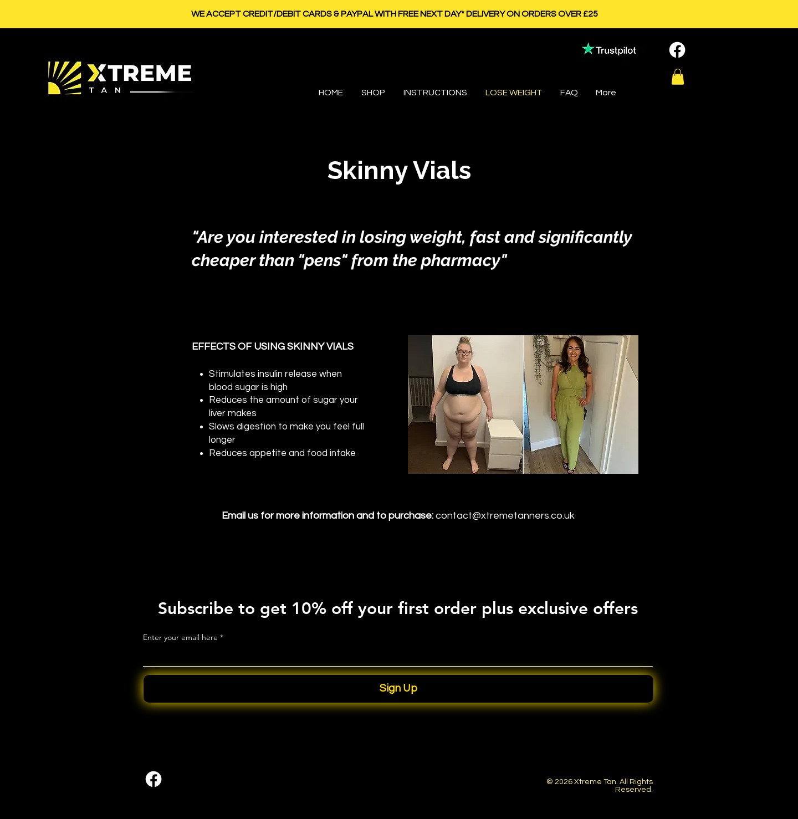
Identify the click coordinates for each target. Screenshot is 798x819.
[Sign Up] (398, 689)
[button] (677, 77)
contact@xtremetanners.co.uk (505, 515)
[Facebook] (677, 49)
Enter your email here (180, 637)
